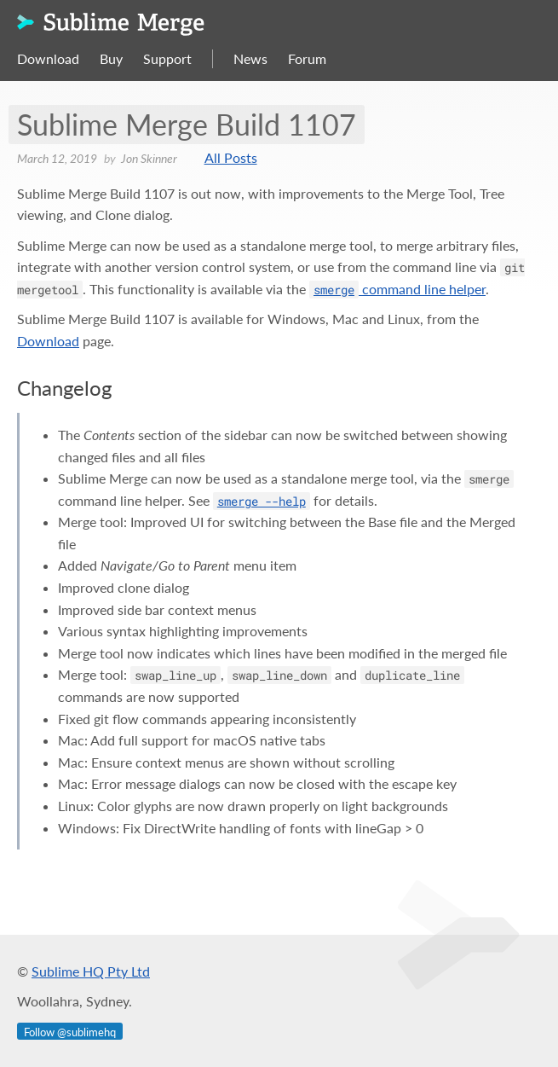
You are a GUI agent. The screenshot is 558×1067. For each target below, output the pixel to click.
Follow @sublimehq (70, 1032)
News (250, 58)
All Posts (230, 157)
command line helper (397, 289)
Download (48, 58)
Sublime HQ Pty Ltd (91, 971)
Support (167, 58)
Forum (307, 58)
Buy (111, 58)
